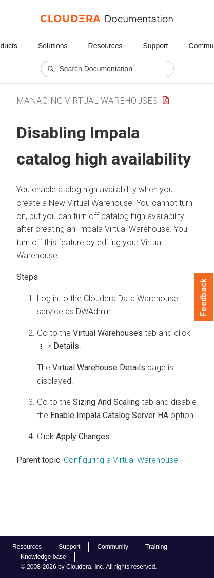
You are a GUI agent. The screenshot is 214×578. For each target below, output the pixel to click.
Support (155, 46)
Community (112, 546)
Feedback (204, 297)
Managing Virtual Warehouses (87, 100)
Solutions (53, 46)
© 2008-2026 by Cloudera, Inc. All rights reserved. (89, 566)
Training (156, 546)
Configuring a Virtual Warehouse (121, 460)
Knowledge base (43, 557)
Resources (105, 46)
